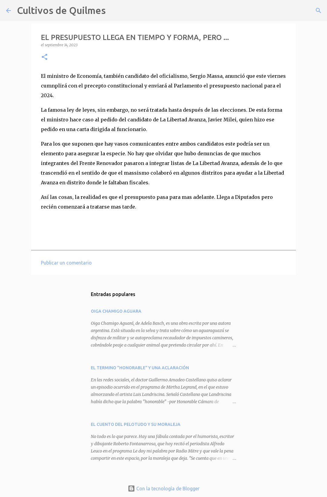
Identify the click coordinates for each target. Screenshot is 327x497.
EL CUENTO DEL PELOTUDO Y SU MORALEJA (135, 424)
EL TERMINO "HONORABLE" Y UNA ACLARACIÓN (140, 367)
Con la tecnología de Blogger (164, 488)
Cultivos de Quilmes (61, 10)
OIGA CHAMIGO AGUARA (116, 311)
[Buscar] (114, 10)
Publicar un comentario (66, 262)
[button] (44, 57)
